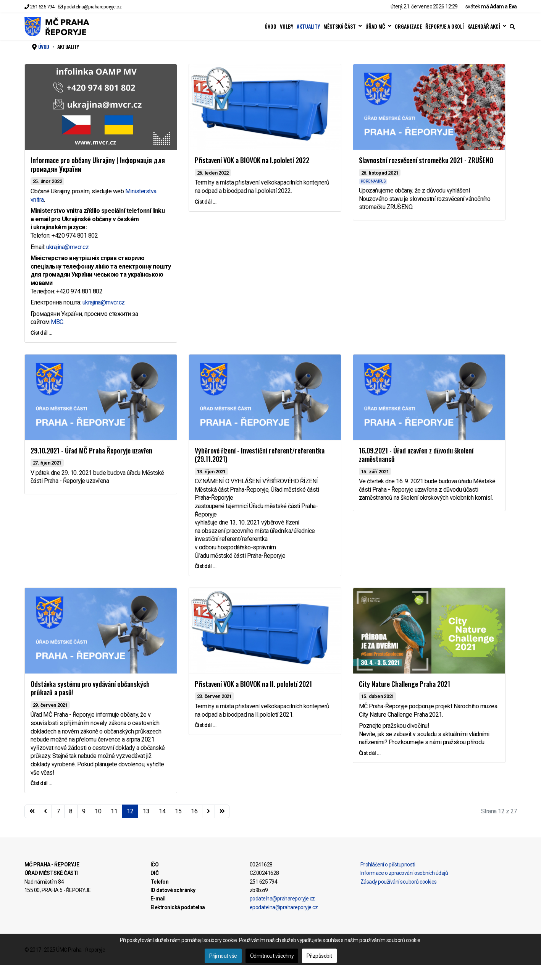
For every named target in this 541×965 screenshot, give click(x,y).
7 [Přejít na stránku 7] (58, 811)
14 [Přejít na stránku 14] (162, 811)
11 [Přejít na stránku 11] (114, 811)
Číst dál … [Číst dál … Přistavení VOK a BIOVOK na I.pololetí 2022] (205, 202)
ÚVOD (270, 26)
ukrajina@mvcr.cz (67, 247)
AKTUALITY (308, 26)
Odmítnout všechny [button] (272, 956)
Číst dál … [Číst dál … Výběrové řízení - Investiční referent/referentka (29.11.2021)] (205, 566)
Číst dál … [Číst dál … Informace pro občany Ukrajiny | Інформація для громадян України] (41, 333)
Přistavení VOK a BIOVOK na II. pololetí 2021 (253, 684)
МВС (57, 321)
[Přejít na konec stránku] (222, 811)
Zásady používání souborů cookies (398, 882)
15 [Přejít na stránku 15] (178, 811)
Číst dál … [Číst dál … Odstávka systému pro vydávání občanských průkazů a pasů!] (41, 783)
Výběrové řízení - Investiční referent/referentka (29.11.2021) (260, 454)
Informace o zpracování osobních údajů (404, 873)
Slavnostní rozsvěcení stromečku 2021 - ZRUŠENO (426, 160)
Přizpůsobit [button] (319, 956)
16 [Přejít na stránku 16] (194, 811)
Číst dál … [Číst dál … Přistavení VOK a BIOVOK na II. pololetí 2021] (205, 725)
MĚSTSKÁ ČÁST (339, 26)
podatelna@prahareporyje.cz (92, 7)
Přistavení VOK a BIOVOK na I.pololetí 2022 (252, 160)
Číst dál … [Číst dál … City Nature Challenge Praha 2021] (370, 753)
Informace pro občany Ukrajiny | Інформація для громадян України (98, 164)
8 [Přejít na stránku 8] (71, 811)
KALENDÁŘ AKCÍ (483, 26)
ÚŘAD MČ (375, 26)
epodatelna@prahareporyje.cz (284, 907)
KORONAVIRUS (373, 181)
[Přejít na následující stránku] (208, 811)
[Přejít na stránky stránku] (45, 811)
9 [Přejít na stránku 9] (84, 811)
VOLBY (286, 26)
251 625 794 (42, 7)
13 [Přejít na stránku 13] (146, 811)
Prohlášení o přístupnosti (387, 864)
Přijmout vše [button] (223, 956)
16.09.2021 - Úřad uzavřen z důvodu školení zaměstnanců (416, 454)
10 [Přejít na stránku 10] (98, 811)
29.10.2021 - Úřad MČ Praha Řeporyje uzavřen (91, 450)
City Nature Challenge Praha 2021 (404, 684)
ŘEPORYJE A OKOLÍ (444, 26)
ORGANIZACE (408, 26)
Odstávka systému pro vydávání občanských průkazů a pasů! (90, 688)
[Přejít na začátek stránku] (32, 811)
